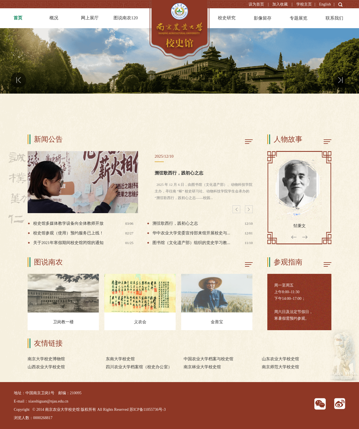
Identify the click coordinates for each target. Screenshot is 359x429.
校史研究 (227, 17)
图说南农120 (125, 17)
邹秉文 (299, 226)
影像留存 (262, 18)
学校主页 (304, 4)
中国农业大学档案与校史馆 (208, 359)
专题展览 (298, 18)
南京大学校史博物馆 (46, 359)
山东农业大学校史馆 (280, 359)
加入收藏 (280, 4)
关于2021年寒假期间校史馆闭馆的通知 (83, 243)
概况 (53, 17)
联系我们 (334, 18)
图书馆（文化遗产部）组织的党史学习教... (202, 243)
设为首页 (257, 4)
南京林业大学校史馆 (202, 367)
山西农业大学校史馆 (46, 367)
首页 (18, 17)
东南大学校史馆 (120, 359)
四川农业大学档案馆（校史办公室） (139, 367)
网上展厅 (90, 17)
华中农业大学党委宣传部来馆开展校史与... (202, 233)
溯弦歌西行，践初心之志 (179, 173)
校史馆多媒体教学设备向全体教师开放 (83, 223)
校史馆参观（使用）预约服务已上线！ (83, 233)
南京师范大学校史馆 (280, 367)
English (325, 4)
